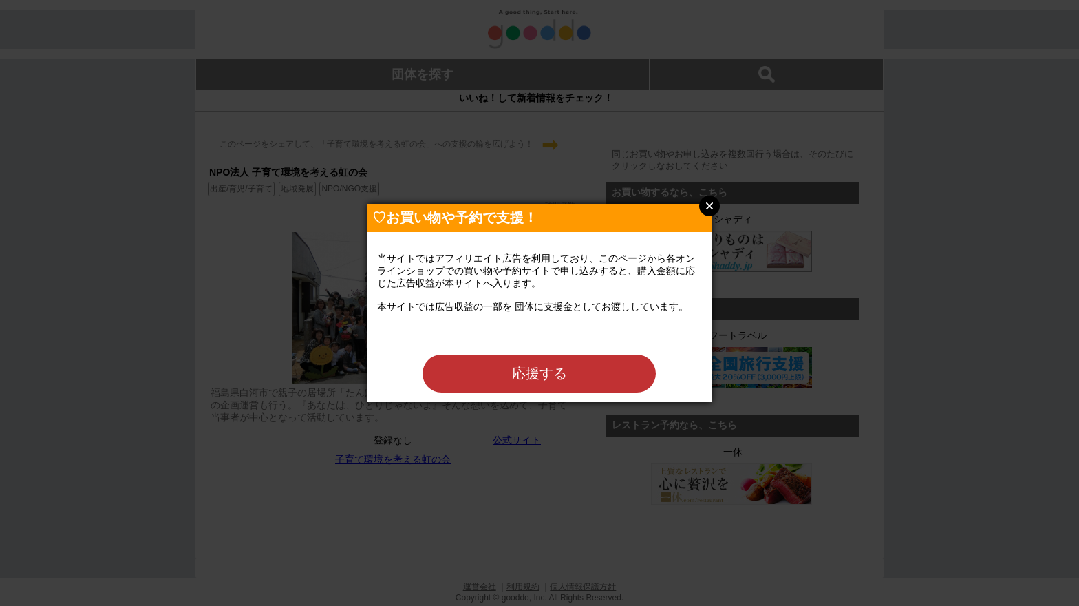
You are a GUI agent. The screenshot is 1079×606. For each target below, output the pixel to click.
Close (709, 206)
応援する (539, 373)
